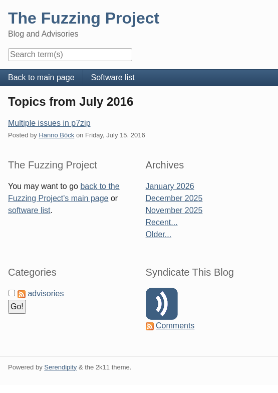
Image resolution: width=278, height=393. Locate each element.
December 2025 (174, 198)
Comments (175, 325)
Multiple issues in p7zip (49, 123)
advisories (46, 293)
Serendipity (60, 367)
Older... (159, 234)
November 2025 (174, 210)
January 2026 (170, 186)
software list (29, 210)
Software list (113, 77)
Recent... (162, 222)
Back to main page (41, 77)
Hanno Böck (56, 135)
